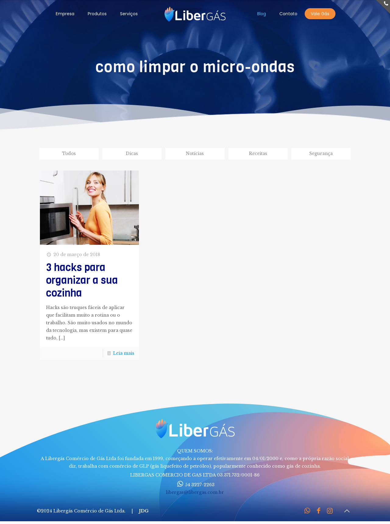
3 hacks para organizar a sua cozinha (82, 281)
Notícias (195, 153)
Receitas (258, 153)
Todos (69, 153)
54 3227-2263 (195, 485)
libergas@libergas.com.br (195, 493)
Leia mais (123, 354)
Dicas (132, 153)
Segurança (321, 153)
